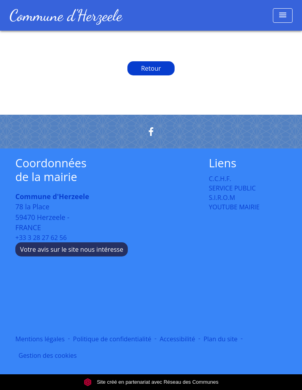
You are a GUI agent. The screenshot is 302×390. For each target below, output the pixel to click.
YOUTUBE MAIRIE (234, 207)
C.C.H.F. (220, 178)
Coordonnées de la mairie (51, 169)
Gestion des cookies (47, 355)
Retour (151, 68)
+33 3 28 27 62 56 (41, 237)
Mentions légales (39, 339)
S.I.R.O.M (222, 197)
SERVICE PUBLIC (232, 188)
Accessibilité (177, 339)
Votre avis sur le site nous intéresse (71, 249)
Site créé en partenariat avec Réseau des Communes (151, 382)
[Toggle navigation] (283, 15)
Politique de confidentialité (112, 339)
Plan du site (220, 339)
